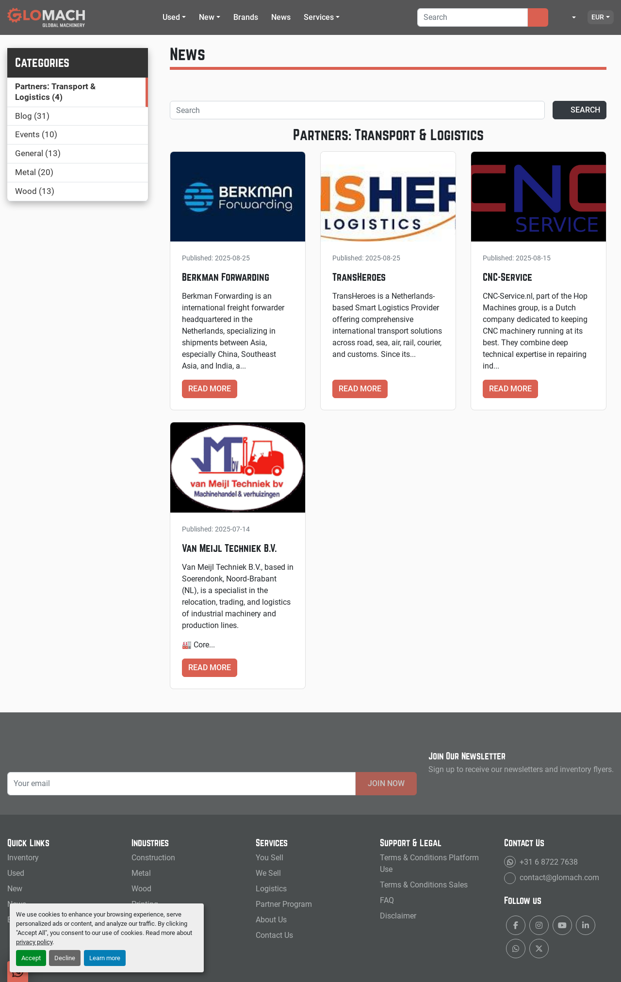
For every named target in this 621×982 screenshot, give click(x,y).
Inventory (23, 857)
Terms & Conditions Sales (424, 884)
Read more (209, 388)
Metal (141, 873)
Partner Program (284, 904)
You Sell (269, 857)
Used (171, 17)
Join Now (386, 783)
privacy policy (34, 942)
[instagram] (539, 925)
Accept (31, 958)
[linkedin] (585, 925)
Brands (245, 17)
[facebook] (515, 925)
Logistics (271, 888)
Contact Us (274, 935)
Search (579, 109)
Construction (153, 857)
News (281, 17)
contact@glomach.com (558, 877)
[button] (174, 17)
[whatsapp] (515, 948)
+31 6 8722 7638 (548, 862)
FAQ (387, 900)
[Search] (472, 17)
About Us (271, 919)
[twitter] (539, 948)
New (206, 17)
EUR (597, 17)
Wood (141, 888)
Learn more (104, 958)
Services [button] (319, 17)
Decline (64, 958)
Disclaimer (398, 915)
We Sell (268, 873)
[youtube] (562, 925)
